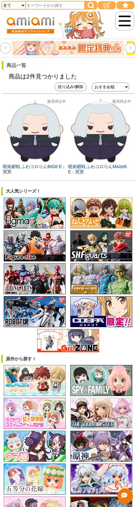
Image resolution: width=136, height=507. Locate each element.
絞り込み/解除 (70, 86)
